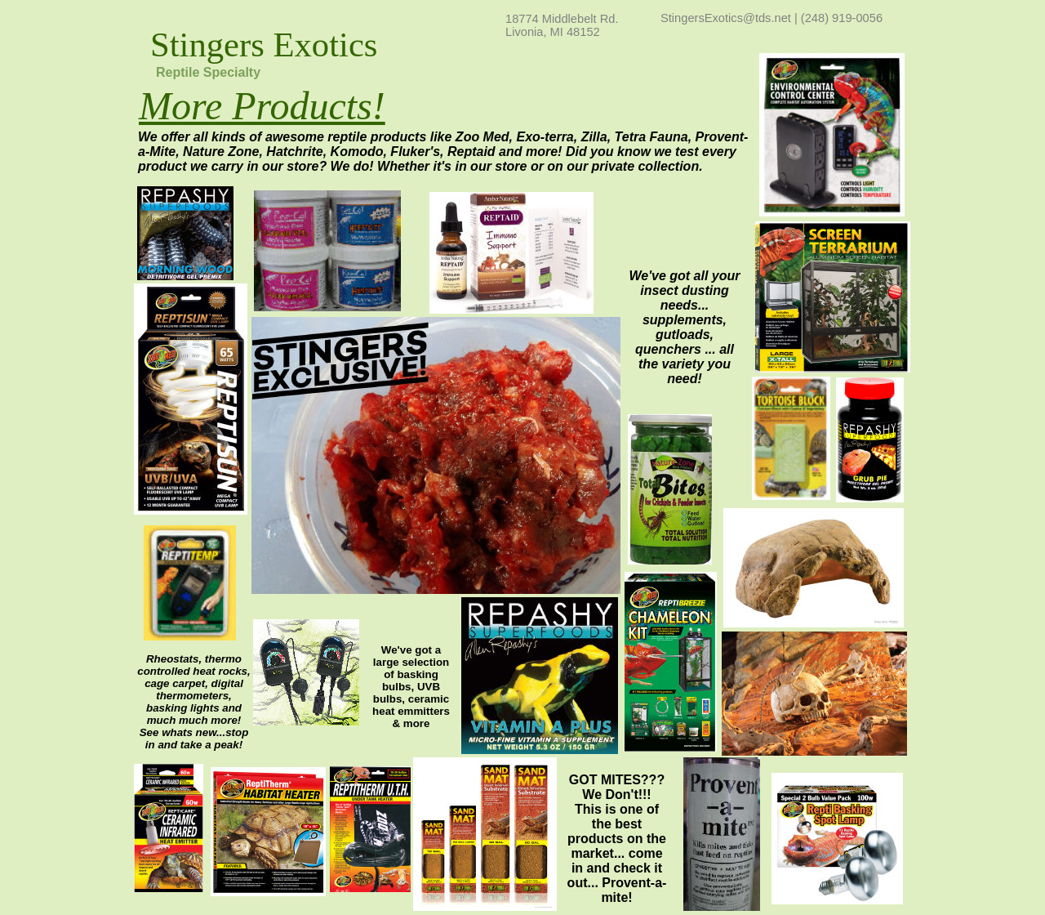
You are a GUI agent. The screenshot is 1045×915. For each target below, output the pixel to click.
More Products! (262, 105)
